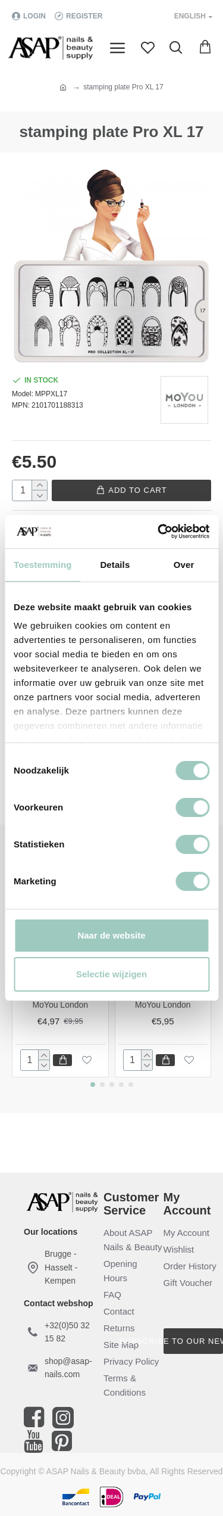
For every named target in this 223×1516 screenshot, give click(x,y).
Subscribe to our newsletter (194, 1341)
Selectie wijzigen (111, 974)
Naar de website (111, 935)
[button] (92, 1084)
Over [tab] (184, 565)
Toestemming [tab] (43, 565)
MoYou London (60, 1004)
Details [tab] (115, 565)
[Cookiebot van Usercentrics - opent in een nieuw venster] (158, 531)
